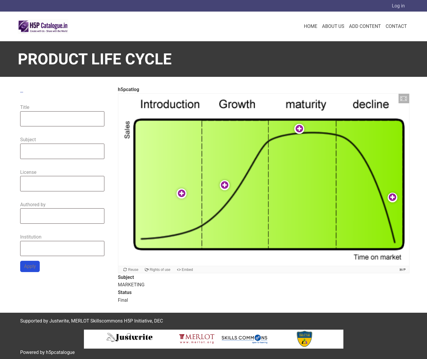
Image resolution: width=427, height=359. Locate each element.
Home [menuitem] (310, 26)
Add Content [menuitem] (365, 26)
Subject (28, 139)
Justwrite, (59, 321)
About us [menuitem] (333, 26)
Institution (31, 237)
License (28, 172)
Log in (398, 6)
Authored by (33, 204)
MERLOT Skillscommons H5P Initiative (111, 321)
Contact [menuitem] (396, 26)
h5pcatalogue (60, 352)
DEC (158, 321)
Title (24, 107)
